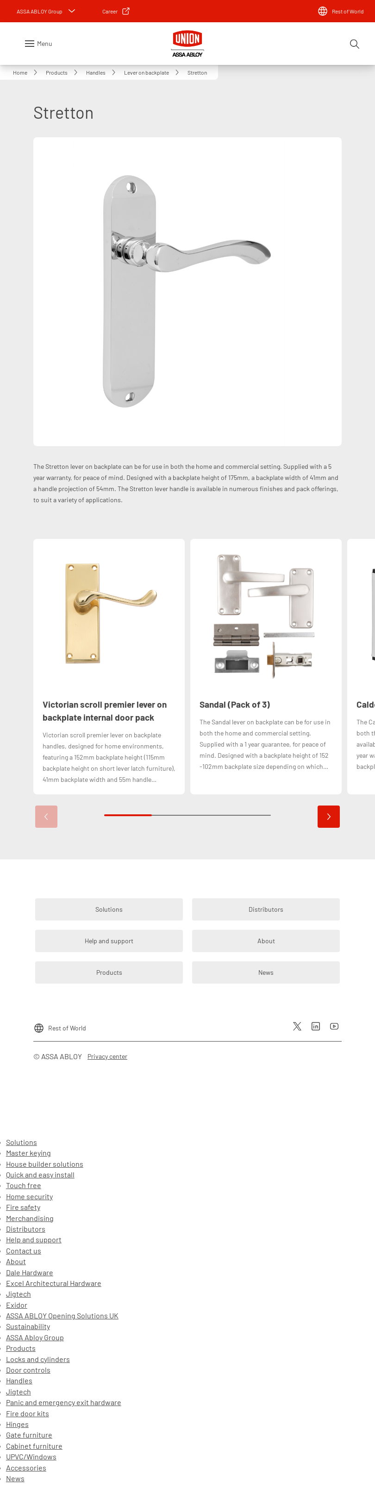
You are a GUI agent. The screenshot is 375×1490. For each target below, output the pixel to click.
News (15, 1478)
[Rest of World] (340, 11)
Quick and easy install (40, 1174)
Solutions (21, 1142)
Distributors (25, 1228)
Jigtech (18, 1293)
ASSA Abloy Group (35, 1337)
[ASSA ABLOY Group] (47, 11)
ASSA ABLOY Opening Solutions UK (62, 1315)
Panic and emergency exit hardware (63, 1402)
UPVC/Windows (31, 1456)
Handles (19, 1380)
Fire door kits (27, 1413)
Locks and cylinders (38, 1359)
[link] (116, 11)
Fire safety (23, 1206)
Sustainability (28, 1326)
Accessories (26, 1467)
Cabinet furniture (34, 1445)
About (16, 1261)
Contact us (23, 1250)
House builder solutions (44, 1163)
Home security (29, 1196)
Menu (44, 43)
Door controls (28, 1369)
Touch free (23, 1185)
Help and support (34, 1239)
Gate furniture (29, 1434)
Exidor (16, 1304)
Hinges (17, 1424)
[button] (329, 817)
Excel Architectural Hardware (53, 1283)
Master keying (28, 1152)
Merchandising (30, 1218)
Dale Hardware (29, 1272)
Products (21, 1347)
